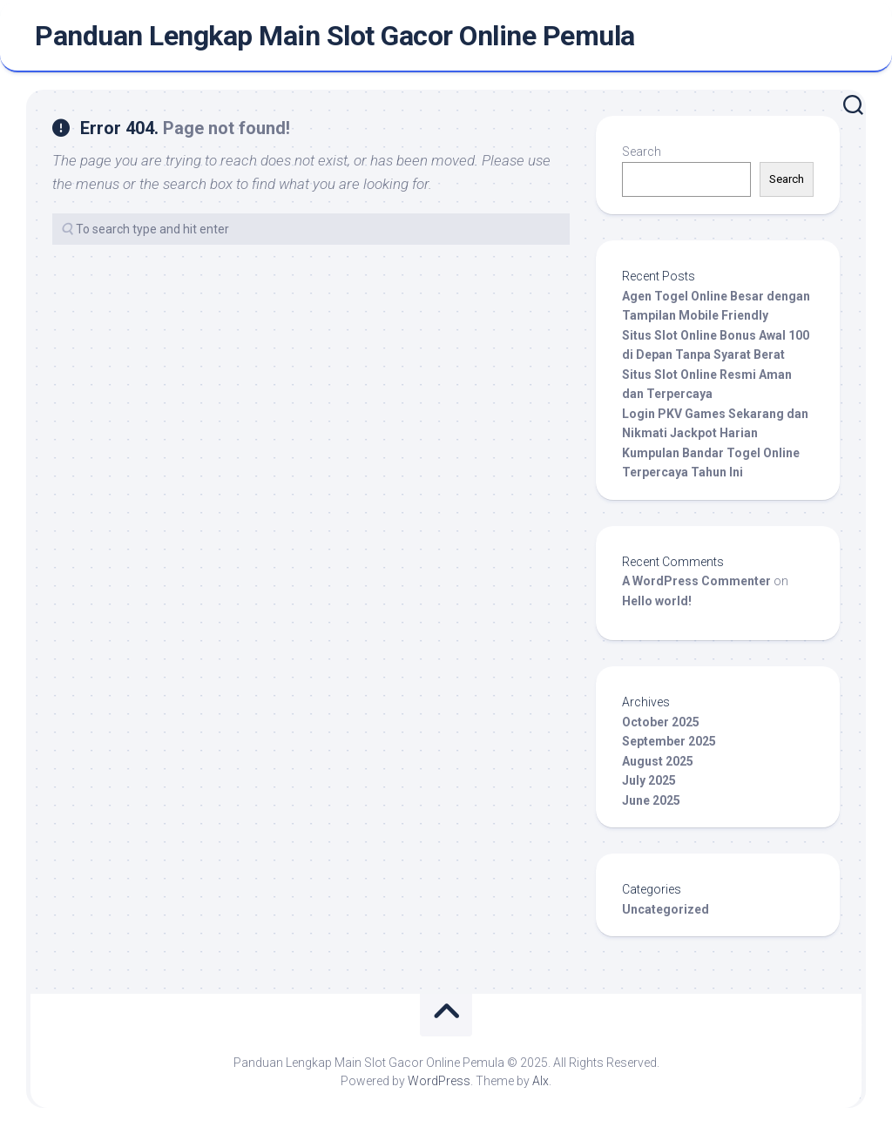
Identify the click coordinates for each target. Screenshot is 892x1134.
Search (641, 152)
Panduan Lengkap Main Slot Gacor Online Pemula (335, 35)
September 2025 (669, 741)
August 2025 (657, 761)
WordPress (439, 1081)
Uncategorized (665, 909)
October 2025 (660, 722)
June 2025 (651, 800)
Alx (540, 1081)
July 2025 (649, 780)
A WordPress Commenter (696, 581)
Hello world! (657, 601)
